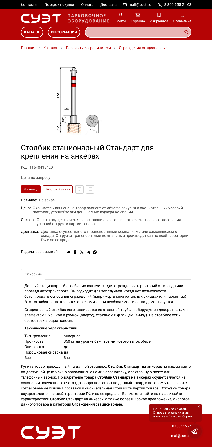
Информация (64, 32)
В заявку (30, 189)
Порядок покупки (59, 5)
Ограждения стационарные (143, 47)
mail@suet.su (140, 4)
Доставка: (30, 232)
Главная (28, 47)
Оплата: (28, 220)
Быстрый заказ (58, 189)
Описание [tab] (33, 274)
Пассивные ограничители (88, 47)
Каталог (32, 32)
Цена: (26, 208)
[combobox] (138, 32)
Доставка (108, 5)
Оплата (87, 5)
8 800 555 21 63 (177, 4)
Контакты (29, 5)
